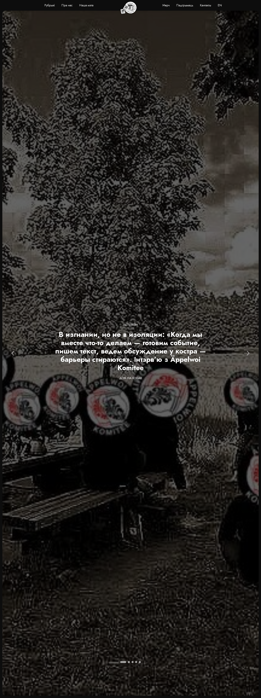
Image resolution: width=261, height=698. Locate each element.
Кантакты (205, 5)
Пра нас (67, 5)
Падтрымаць (184, 5)
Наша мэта (86, 5)
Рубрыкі (49, 5)
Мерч (166, 5)
